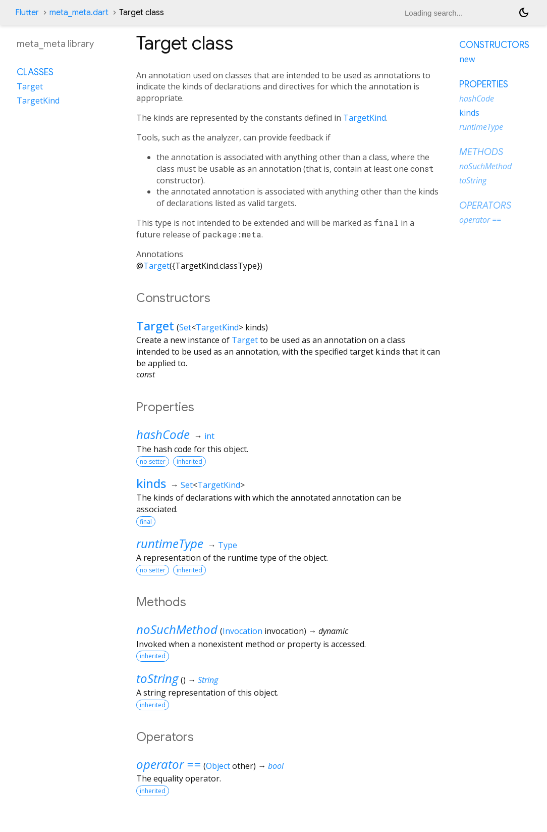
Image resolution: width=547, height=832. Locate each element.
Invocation (242, 631)
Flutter (27, 13)
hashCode (163, 434)
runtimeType (169, 543)
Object (218, 765)
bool (276, 765)
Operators (485, 205)
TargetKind (364, 117)
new (467, 59)
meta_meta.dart (78, 13)
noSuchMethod (176, 629)
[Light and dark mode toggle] (524, 13)
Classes (35, 72)
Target (156, 265)
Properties (483, 84)
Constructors (494, 45)
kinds (151, 483)
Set (185, 327)
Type (227, 545)
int (209, 436)
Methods (481, 152)
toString (157, 678)
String (208, 680)
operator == (168, 764)
